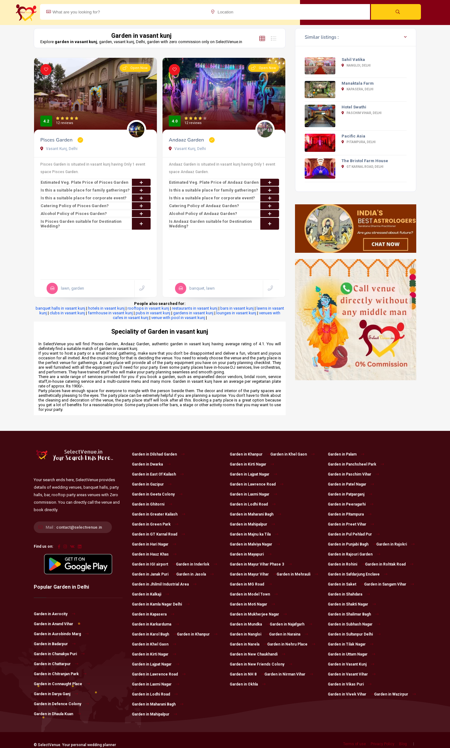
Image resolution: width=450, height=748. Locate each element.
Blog (403, 744)
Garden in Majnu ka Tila (254, 534)
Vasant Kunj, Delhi (59, 149)
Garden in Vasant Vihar (352, 674)
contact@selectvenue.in (79, 527)
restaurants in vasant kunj (195, 308)
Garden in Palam (346, 454)
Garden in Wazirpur (395, 694)
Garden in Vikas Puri (350, 684)
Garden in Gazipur (152, 484)
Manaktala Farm (358, 83)
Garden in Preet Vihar (351, 524)
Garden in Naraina (288, 634)
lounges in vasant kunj (236, 313)
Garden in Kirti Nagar (154, 654)
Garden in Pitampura (350, 514)
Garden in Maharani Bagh (157, 704)
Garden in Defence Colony (61, 704)
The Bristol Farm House (365, 160)
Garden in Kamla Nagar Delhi (161, 604)
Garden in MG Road (251, 584)
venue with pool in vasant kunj (178, 317)
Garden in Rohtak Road (389, 564)
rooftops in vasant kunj (148, 308)
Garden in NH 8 (247, 674)
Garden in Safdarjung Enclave (358, 574)
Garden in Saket (346, 584)
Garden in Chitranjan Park (60, 674)
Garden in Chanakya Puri (59, 654)
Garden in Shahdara (349, 594)
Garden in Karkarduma (155, 624)
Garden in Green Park (155, 524)
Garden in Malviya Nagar (255, 544)
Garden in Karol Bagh (154, 634)
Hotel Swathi (354, 107)
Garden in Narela (248, 644)
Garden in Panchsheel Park (356, 464)
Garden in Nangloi (249, 634)
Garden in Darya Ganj (56, 694)
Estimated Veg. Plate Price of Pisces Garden (96, 182)
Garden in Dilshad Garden (158, 454)
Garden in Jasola (195, 574)
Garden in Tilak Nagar (350, 644)
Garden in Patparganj (350, 494)
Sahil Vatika (353, 59)
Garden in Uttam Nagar (351, 654)
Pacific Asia (353, 136)
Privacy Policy (382, 744)
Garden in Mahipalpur (154, 714)
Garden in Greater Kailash (158, 514)
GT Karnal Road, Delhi (362, 166)
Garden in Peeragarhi (350, 504)
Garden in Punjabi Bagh (352, 544)
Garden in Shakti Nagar (352, 604)
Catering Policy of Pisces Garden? (96, 205)
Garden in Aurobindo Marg (61, 634)
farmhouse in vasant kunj (110, 313)
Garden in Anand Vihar (57, 624)
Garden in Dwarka (151, 464)
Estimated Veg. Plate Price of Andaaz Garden (224, 182)
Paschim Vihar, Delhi (362, 113)
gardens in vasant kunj (193, 313)
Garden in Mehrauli (297, 574)
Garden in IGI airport (154, 564)
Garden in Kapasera (153, 614)
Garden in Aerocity (54, 614)
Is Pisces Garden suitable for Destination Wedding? (96, 224)
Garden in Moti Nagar (252, 604)
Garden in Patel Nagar (351, 484)
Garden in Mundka (250, 624)
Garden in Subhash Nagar (354, 624)
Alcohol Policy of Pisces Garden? (96, 213)
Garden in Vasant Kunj (351, 664)
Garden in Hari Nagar (154, 544)
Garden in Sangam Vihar (389, 584)
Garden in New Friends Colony (261, 664)
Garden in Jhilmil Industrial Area (164, 584)
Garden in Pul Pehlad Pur (354, 534)
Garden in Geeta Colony (157, 494)
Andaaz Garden (187, 140)
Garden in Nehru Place (291, 644)
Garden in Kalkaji (150, 594)
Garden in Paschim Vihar (353, 474)
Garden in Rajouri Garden (354, 554)
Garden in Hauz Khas (154, 554)
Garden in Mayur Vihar (253, 574)
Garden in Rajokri (395, 544)
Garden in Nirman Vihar (288, 674)
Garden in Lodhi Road (155, 694)
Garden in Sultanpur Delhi (354, 634)
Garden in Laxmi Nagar (155, 684)
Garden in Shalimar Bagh (353, 614)
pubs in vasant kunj (153, 313)
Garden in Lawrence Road (159, 674)
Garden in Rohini (346, 564)
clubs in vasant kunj (67, 313)
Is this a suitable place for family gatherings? (96, 190)
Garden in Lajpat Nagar (155, 664)
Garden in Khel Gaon (154, 644)
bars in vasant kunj (237, 308)
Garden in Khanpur (197, 634)
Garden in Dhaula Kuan (57, 714)
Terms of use (354, 744)
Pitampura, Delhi (359, 142)
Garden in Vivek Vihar (351, 694)
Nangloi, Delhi (356, 65)
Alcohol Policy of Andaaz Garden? (224, 213)
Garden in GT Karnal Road (158, 534)
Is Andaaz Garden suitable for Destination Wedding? (224, 224)
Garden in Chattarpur (56, 664)
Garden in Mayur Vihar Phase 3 (261, 564)
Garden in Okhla (248, 684)
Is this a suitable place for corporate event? (96, 198)
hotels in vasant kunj (106, 308)
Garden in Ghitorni (152, 504)
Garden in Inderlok (196, 564)
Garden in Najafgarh (291, 624)
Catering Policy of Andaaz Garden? (224, 205)
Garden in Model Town (254, 594)
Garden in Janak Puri (154, 574)
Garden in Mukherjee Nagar (258, 614)
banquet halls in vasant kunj (60, 308)
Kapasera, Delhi (357, 89)
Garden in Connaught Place (62, 684)
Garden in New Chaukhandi (257, 654)
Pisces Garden (57, 140)
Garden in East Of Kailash (158, 474)
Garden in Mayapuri (251, 554)
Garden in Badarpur (55, 644)
